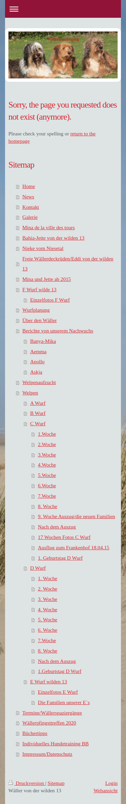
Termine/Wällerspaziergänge (52, 713)
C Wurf (38, 423)
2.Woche (47, 444)
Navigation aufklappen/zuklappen (63, 9)
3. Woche (47, 599)
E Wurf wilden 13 (48, 681)
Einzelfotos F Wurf (50, 300)
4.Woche (47, 465)
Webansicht (106, 790)
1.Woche (47, 434)
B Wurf (38, 413)
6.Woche (47, 485)
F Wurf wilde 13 (39, 289)
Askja (36, 372)
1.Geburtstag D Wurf (59, 671)
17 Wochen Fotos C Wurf (64, 537)
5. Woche (47, 619)
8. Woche (47, 506)
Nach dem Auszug (57, 527)
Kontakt (31, 207)
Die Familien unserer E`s (64, 702)
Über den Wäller (40, 320)
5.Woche (47, 475)
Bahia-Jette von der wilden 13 (54, 238)
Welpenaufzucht (39, 382)
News (28, 196)
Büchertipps (35, 733)
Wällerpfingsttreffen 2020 (49, 723)
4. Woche (47, 609)
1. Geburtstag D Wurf (60, 558)
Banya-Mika (43, 341)
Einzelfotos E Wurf (58, 692)
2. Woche (47, 589)
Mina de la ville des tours (49, 227)
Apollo (37, 361)
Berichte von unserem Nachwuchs (58, 330)
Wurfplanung (36, 310)
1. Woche (47, 578)
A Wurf (38, 403)
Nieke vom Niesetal (43, 248)
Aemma (38, 351)
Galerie (30, 217)
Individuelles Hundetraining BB (56, 743)
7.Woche (47, 496)
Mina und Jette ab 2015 (47, 279)
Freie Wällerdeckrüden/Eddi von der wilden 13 (68, 264)
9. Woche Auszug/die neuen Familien (76, 516)
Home (29, 186)
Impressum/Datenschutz (48, 754)
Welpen (30, 392)
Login (111, 783)
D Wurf (38, 568)
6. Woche (47, 630)
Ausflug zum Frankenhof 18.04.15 (73, 547)
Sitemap (55, 783)
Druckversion (26, 783)
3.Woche (47, 454)
